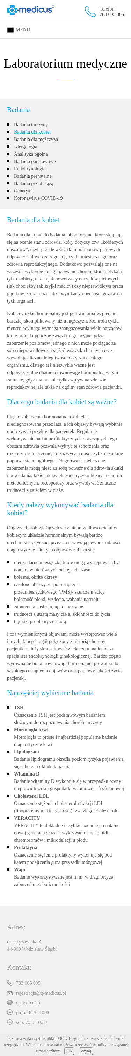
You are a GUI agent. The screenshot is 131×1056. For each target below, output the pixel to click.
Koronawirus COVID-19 (38, 198)
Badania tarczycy (31, 124)
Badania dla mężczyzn (36, 139)
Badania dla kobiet (32, 132)
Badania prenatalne (33, 176)
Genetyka (23, 191)
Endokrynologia (29, 168)
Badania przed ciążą (33, 183)
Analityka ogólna (31, 154)
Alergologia (25, 146)
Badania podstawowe (35, 161)
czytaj (86, 1051)
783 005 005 (112, 14)
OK (69, 1051)
